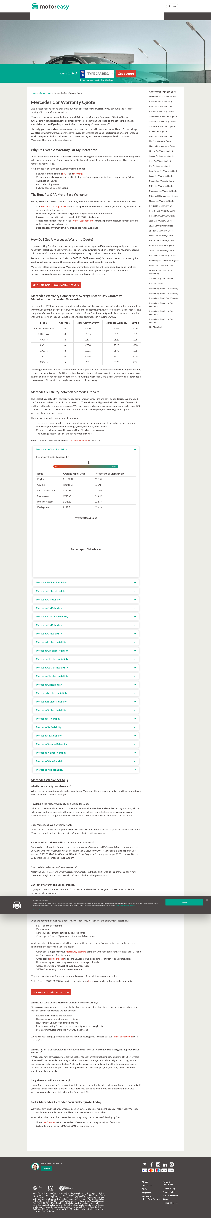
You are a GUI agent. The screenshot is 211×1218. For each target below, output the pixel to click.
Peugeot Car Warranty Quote (162, 205)
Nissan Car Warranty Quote (161, 201)
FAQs (144, 1189)
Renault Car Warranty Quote (162, 215)
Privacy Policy (169, 1192)
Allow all (184, 1206)
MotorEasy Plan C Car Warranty (163, 298)
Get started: (69, 73)
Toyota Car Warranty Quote (161, 250)
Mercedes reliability (78, 440)
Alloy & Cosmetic (107, 16)
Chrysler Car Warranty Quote (162, 121)
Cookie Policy (169, 1188)
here (90, 981)
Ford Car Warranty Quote (160, 136)
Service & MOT (77, 16)
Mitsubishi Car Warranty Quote (163, 196)
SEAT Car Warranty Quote (161, 225)
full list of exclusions (123, 1036)
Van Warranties (156, 283)
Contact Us (147, 1185)
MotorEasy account (83, 220)
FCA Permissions (170, 1195)
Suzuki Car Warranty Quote (161, 245)
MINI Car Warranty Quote (161, 186)
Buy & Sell (125, 16)
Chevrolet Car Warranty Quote (163, 116)
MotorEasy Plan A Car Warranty (163, 288)
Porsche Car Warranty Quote (162, 210)
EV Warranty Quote (158, 131)
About (145, 1182)
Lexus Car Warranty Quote (161, 176)
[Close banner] (207, 1204)
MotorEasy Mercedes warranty (54, 901)
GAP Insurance (58, 16)
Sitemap (166, 1199)
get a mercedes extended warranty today (51, 992)
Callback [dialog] (46, 1168)
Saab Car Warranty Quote (160, 220)
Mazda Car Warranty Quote (161, 181)
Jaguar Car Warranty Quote (161, 156)
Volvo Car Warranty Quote (161, 265)
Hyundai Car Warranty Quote (162, 146)
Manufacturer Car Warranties (162, 96)
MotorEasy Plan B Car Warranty (163, 293)
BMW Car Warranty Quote (161, 111)
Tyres (92, 16)
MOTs (65, 173)
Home (33, 93)
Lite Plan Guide (156, 327)
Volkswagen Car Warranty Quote (164, 260)
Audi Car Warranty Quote (160, 106)
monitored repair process (53, 206)
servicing (77, 173)
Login (172, 6)
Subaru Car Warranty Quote (161, 240)
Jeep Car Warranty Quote (160, 161)
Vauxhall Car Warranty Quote (162, 255)
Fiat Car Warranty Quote (160, 141)
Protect (138, 16)
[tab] (86, 449)
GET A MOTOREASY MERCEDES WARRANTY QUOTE (56, 285)
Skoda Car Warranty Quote (161, 230)
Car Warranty (39, 16)
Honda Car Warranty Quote (161, 151)
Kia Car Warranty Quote (160, 166)
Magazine (146, 1192)
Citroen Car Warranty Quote (162, 126)
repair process (56, 958)
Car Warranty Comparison (161, 278)
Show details (37, 1213)
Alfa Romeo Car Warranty (160, 101)
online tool (49, 1122)
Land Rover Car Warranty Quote (163, 171)
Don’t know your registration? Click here (96, 80)
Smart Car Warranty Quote (161, 235)
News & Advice (154, 16)
